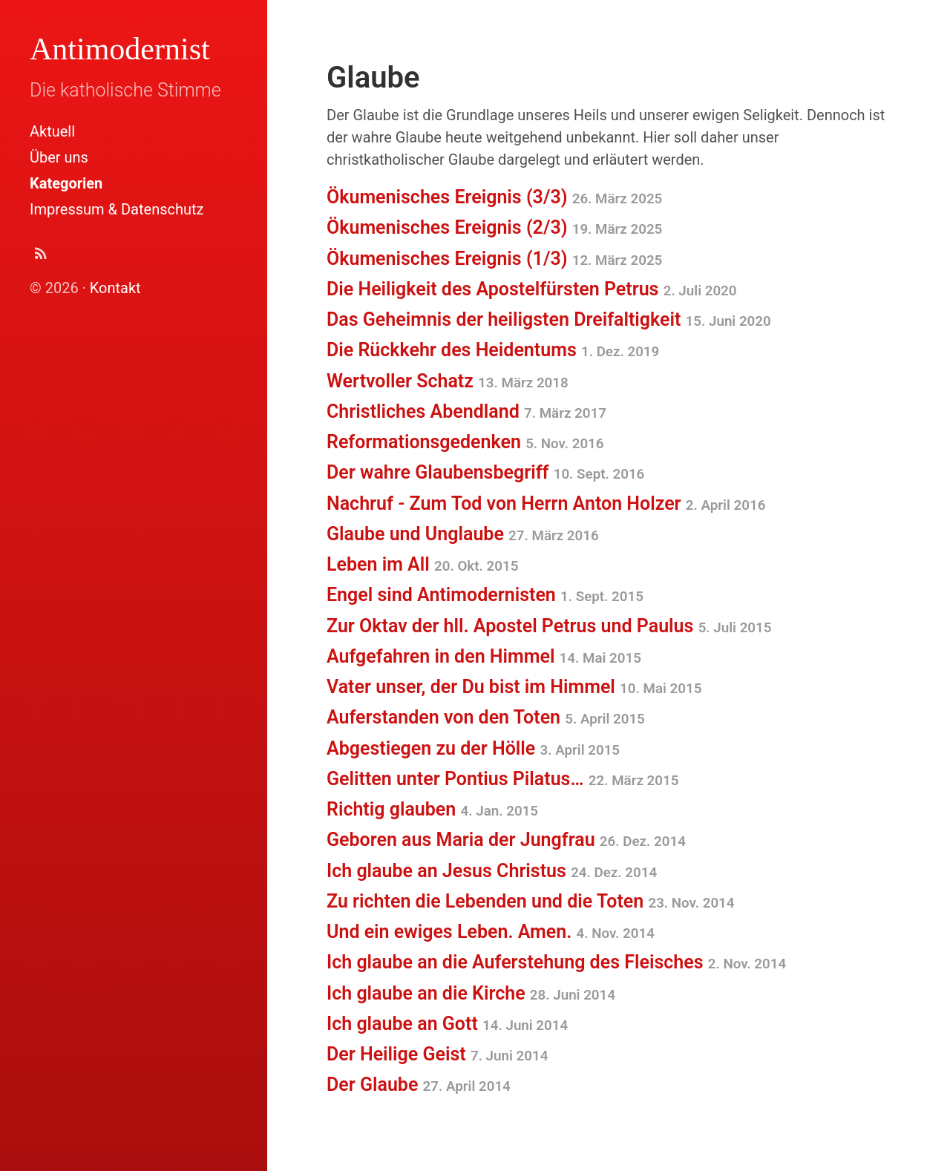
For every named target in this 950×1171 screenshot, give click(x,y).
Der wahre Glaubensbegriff (485, 472)
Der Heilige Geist (437, 1054)
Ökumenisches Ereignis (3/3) (494, 197)
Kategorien (66, 183)
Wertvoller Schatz (448, 381)
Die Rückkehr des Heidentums (493, 350)
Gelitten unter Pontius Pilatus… (502, 779)
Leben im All (422, 564)
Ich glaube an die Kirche (471, 993)
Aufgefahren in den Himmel (484, 656)
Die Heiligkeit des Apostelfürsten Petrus (532, 289)
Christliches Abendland (466, 411)
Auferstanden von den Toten (486, 717)
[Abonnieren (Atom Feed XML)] (41, 257)
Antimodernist (120, 49)
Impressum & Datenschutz (116, 209)
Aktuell (52, 131)
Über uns (59, 157)
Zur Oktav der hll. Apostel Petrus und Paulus (549, 626)
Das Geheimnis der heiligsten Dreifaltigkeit (549, 319)
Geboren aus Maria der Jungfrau (506, 839)
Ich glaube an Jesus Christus (492, 871)
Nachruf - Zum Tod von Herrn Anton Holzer (546, 503)
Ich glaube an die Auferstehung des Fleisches (556, 962)
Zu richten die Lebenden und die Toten (531, 901)
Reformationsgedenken (465, 442)
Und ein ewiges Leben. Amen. (491, 931)
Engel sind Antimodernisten (485, 595)
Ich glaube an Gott (447, 1023)
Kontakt (115, 288)
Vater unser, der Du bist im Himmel (514, 687)
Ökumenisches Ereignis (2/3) (494, 227)
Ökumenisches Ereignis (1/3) (494, 258)
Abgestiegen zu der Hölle (473, 748)
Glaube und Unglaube (463, 534)
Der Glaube (419, 1084)
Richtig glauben (432, 809)
